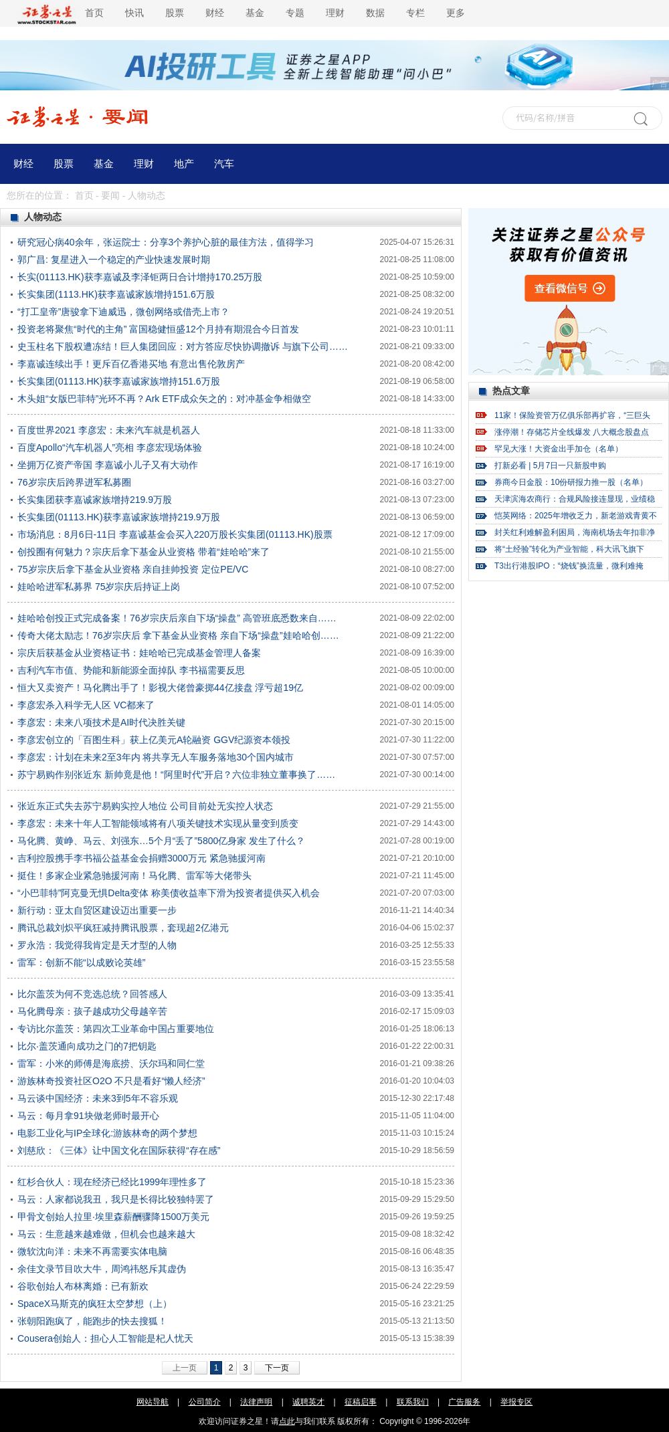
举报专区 (516, 1402)
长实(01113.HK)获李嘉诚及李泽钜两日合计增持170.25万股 (139, 277)
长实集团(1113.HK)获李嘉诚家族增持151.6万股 (116, 294)
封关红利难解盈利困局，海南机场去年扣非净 (574, 532)
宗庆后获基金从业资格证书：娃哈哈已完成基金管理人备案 (139, 652)
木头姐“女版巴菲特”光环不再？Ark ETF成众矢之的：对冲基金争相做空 (164, 398)
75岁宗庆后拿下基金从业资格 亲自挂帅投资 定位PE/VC (132, 569)
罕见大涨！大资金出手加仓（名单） (558, 448)
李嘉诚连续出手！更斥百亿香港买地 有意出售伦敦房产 (131, 364)
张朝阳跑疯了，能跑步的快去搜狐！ (92, 1321)
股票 (174, 13)
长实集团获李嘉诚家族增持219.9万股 (94, 499)
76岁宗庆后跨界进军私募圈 (74, 482)
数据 (375, 13)
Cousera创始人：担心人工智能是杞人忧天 (105, 1338)
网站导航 (152, 1402)
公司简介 (205, 1402)
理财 (335, 13)
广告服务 (464, 1402)
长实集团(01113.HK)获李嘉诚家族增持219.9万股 (118, 517)
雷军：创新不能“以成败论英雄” (81, 962)
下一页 (277, 1367)
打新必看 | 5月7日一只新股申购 (550, 465)
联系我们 (413, 1402)
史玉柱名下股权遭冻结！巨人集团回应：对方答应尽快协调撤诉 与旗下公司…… (182, 346)
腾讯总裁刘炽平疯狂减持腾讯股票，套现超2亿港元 (123, 927)
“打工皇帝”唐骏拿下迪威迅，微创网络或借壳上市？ (123, 311)
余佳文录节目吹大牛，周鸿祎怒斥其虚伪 (101, 1268)
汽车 (224, 164)
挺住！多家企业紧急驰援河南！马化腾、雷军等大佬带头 (134, 875)
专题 (295, 13)
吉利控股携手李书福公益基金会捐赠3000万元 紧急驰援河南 (141, 858)
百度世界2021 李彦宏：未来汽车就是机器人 (108, 430)
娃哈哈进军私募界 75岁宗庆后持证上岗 (98, 586)
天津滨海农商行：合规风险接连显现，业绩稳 (574, 499)
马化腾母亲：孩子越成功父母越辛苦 (92, 1011)
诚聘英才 (308, 1402)
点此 (287, 1421)
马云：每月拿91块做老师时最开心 (88, 1115)
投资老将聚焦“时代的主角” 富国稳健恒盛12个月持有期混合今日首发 (158, 329)
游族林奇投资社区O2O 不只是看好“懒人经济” (111, 1081)
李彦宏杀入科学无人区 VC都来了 (86, 705)
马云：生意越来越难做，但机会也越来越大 (106, 1234)
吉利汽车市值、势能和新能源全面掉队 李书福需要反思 (131, 670)
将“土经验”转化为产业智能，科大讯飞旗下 (569, 549)
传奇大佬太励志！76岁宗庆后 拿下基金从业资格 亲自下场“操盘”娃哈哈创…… (178, 635)
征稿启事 (361, 1402)
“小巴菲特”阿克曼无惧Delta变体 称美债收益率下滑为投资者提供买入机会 (168, 893)
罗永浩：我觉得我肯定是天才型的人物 (97, 945)
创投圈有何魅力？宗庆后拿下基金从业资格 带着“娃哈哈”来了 (143, 551)
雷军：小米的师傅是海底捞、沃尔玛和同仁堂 (111, 1063)
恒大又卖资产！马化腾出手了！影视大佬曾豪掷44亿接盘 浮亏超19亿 (160, 687)
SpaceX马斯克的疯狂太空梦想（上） (94, 1303)
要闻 (110, 196)
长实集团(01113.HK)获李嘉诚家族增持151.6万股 (118, 381)
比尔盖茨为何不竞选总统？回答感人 (92, 994)
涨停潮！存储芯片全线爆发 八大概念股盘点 (571, 432)
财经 (214, 13)
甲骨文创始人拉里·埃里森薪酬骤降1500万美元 (113, 1216)
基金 (255, 13)
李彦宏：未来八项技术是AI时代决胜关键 (101, 722)
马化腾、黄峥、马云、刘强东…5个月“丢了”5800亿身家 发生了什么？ (161, 840)
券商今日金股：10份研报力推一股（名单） (571, 482)
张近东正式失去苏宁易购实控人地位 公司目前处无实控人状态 (145, 806)
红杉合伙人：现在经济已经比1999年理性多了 (112, 1182)
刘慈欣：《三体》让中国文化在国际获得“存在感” (118, 1150)
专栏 (415, 13)
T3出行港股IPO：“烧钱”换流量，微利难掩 (569, 566)
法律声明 (256, 1402)
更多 (455, 13)
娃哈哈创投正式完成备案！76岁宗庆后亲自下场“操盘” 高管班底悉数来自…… (177, 618)
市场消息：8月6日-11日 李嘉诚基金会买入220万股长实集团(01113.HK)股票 (174, 534)
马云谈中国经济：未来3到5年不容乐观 (97, 1098)
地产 (184, 164)
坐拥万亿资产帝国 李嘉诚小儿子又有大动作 (107, 464)
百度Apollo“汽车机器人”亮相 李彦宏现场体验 (109, 447)
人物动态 (146, 196)
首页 (94, 13)
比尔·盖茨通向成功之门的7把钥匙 (87, 1046)
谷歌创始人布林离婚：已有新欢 (83, 1286)
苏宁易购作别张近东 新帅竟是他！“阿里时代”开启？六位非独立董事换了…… (176, 774)
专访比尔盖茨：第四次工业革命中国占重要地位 (115, 1028)
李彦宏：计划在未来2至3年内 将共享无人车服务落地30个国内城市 (155, 757)
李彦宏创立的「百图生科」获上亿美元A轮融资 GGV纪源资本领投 (153, 739)
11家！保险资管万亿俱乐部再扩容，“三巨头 (572, 415)
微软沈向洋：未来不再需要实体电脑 (92, 1251)
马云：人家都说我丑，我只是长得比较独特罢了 (115, 1199)
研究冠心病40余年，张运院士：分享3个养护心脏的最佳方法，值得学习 (165, 242)
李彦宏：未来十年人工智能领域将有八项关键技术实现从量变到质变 (157, 823)
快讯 (134, 13)
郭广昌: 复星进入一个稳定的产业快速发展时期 (113, 259)
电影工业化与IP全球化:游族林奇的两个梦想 (107, 1133)
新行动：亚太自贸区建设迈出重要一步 (97, 910)
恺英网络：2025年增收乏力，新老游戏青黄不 (575, 515)
